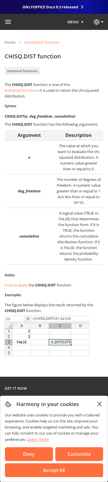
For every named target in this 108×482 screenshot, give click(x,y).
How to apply (16, 285)
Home (10, 42)
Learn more (38, 439)
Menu (73, 21)
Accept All (54, 470)
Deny (29, 454)
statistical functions (22, 70)
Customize (79, 454)
